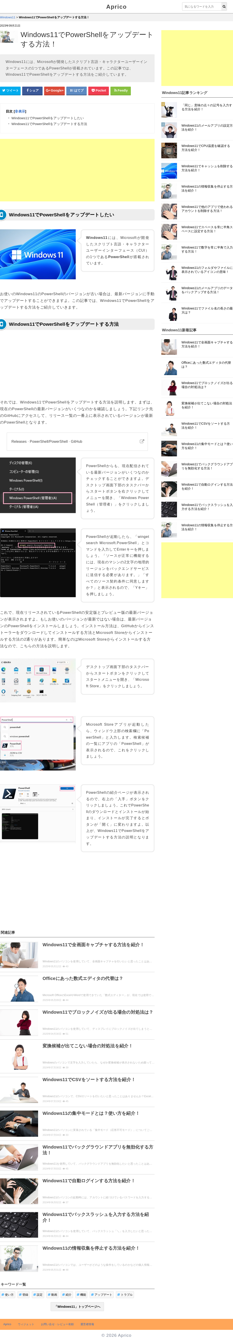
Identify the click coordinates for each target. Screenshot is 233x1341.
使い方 (7, 1294)
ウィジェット (26, 1324)
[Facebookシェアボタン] (32, 91)
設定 (38, 1294)
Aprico (116, 6)
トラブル (125, 1294)
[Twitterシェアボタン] (10, 91)
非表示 (20, 111)
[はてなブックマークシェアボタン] (76, 91)
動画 (52, 1294)
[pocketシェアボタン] (98, 91)
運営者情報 (87, 1324)
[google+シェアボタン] (54, 91)
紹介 (67, 1294)
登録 (23, 1294)
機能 (81, 1294)
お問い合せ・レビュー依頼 (57, 1324)
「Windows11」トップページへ (77, 1306)
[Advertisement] (77, 170)
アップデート (101, 1294)
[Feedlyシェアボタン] (120, 91)
